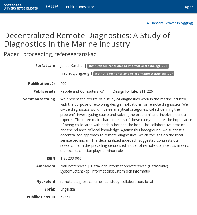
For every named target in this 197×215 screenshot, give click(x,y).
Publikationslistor (80, 6)
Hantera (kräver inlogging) (170, 23)
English (188, 7)
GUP (52, 6)
